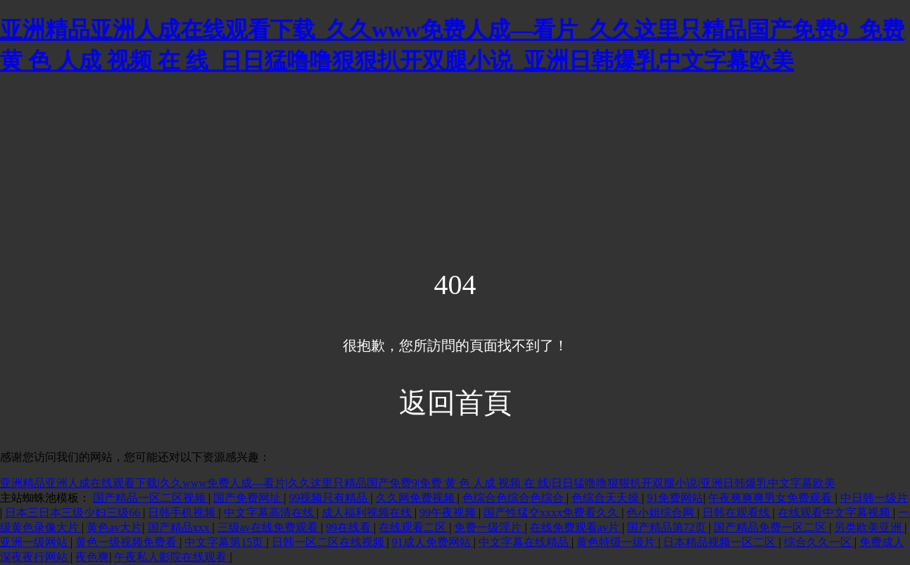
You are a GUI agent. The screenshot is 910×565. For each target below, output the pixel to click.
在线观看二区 (414, 527)
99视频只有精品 (329, 498)
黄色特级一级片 (617, 542)
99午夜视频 (449, 513)
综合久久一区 (819, 542)
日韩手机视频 (183, 513)
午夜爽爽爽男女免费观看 (771, 498)
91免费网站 (675, 498)
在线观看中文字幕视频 (835, 513)
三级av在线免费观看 (269, 527)
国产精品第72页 (668, 527)
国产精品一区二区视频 (150, 498)
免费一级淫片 (489, 527)
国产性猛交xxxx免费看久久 (552, 513)
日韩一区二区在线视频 (329, 542)
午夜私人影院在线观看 (171, 557)
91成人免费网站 (433, 542)
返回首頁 (455, 403)
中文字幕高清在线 (270, 513)
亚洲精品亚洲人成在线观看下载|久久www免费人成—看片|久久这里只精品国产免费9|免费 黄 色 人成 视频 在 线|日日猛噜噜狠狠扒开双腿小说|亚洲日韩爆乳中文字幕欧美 (417, 483)
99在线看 (350, 527)
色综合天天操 (606, 498)
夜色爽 (92, 557)
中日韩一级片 (874, 498)
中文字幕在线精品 (525, 542)
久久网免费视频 (416, 498)
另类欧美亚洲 (869, 527)
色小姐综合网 (661, 513)
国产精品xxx (180, 527)
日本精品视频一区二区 (720, 542)
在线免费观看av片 (576, 527)
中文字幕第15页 (225, 542)
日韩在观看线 (737, 513)
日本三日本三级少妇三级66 (74, 513)
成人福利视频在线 (368, 513)
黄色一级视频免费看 (127, 542)
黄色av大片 (114, 527)
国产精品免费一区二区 (771, 527)
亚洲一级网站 (35, 542)
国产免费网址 (248, 498)
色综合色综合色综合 (514, 498)
